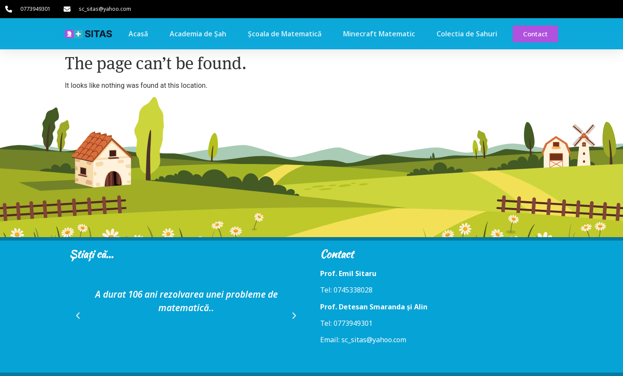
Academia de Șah (198, 34)
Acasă (138, 34)
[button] (78, 316)
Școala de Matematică (284, 34)
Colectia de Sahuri (467, 34)
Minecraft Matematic (379, 34)
